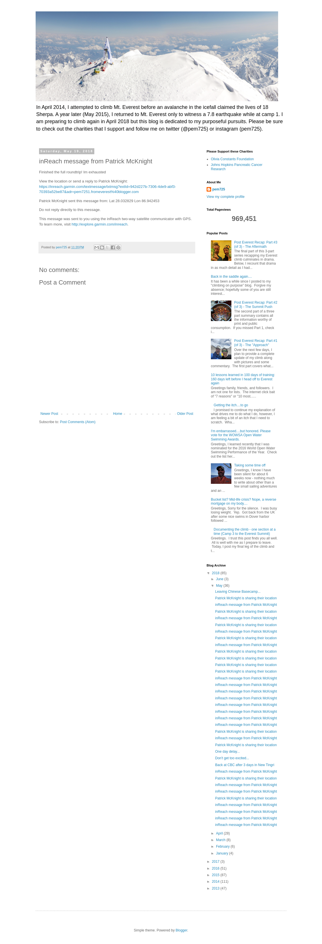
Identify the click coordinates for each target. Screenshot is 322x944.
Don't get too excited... (232, 758)
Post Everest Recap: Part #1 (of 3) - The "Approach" (255, 343)
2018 (216, 573)
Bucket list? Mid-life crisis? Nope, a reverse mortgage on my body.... (243, 502)
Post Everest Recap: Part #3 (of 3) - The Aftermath (255, 244)
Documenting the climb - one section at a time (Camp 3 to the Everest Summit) (245, 531)
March (221, 840)
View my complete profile (225, 197)
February (223, 846)
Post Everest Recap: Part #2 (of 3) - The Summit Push (255, 304)
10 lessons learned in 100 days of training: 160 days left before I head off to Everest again (243, 379)
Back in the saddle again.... (231, 277)
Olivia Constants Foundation (232, 159)
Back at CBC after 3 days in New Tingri (244, 765)
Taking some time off (250, 465)
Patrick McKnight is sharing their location (246, 598)
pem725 (218, 189)
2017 (216, 862)
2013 (216, 888)
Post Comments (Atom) (77, 422)
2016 (216, 868)
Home (117, 414)
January (222, 853)
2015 (216, 875)
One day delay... (227, 752)
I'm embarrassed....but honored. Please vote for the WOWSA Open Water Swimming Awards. (241, 435)
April (220, 833)
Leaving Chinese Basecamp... (237, 592)
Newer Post (49, 414)
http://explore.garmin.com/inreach (99, 224)
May (219, 586)
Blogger (181, 930)
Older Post (185, 414)
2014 (216, 882)
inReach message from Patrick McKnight (246, 605)
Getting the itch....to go (231, 405)
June (220, 579)
